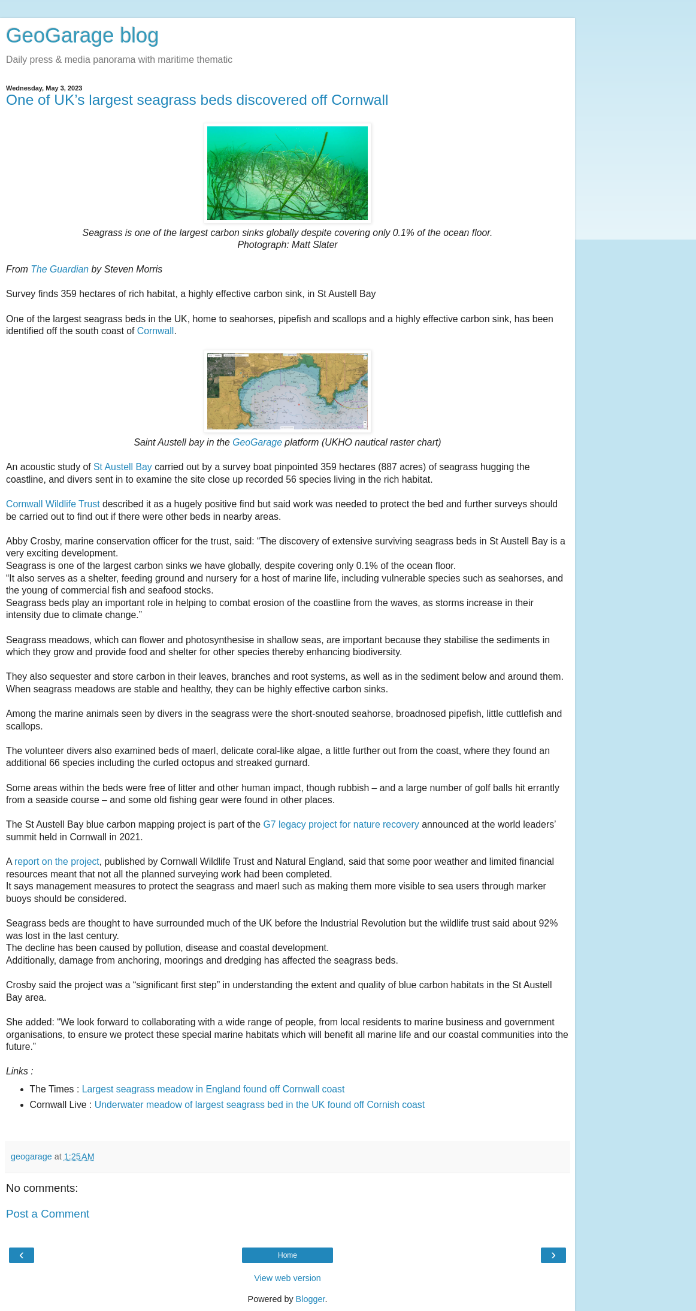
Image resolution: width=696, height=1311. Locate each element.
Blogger (310, 1299)
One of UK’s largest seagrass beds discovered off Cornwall (197, 100)
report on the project (56, 861)
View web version (287, 1278)
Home (287, 1255)
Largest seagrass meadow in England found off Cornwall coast (213, 1089)
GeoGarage (257, 442)
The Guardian (60, 269)
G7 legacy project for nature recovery (341, 824)
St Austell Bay (122, 467)
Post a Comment (47, 1213)
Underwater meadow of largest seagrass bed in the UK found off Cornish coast (260, 1105)
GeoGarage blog (82, 35)
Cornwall (155, 331)
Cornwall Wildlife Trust (53, 504)
